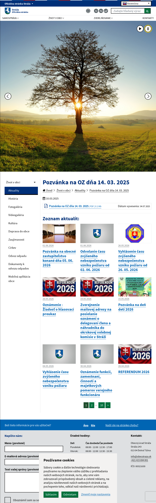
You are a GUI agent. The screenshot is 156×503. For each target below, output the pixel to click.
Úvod (47, 190)
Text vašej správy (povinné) (22, 469)
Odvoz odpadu (17, 256)
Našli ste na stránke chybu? (121, 425)
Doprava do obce (18, 231)
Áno (86, 425)
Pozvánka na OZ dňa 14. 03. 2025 (109, 190)
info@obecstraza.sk (141, 456)
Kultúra (12, 223)
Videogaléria (16, 215)
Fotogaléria (15, 207)
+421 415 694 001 (139, 460)
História (13, 198)
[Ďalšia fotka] (148, 96)
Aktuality (13, 190)
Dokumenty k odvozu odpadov (18, 266)
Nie (93, 425)
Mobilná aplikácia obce (19, 279)
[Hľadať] (147, 11)
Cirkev (12, 247)
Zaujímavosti (16, 239)
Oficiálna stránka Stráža (19, 3)
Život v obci (13, 182)
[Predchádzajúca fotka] (8, 96)
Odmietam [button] (69, 494)
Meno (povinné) (15, 443)
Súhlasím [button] (51, 494)
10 (101, 405)
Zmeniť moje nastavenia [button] (95, 494)
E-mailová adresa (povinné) (22, 456)
